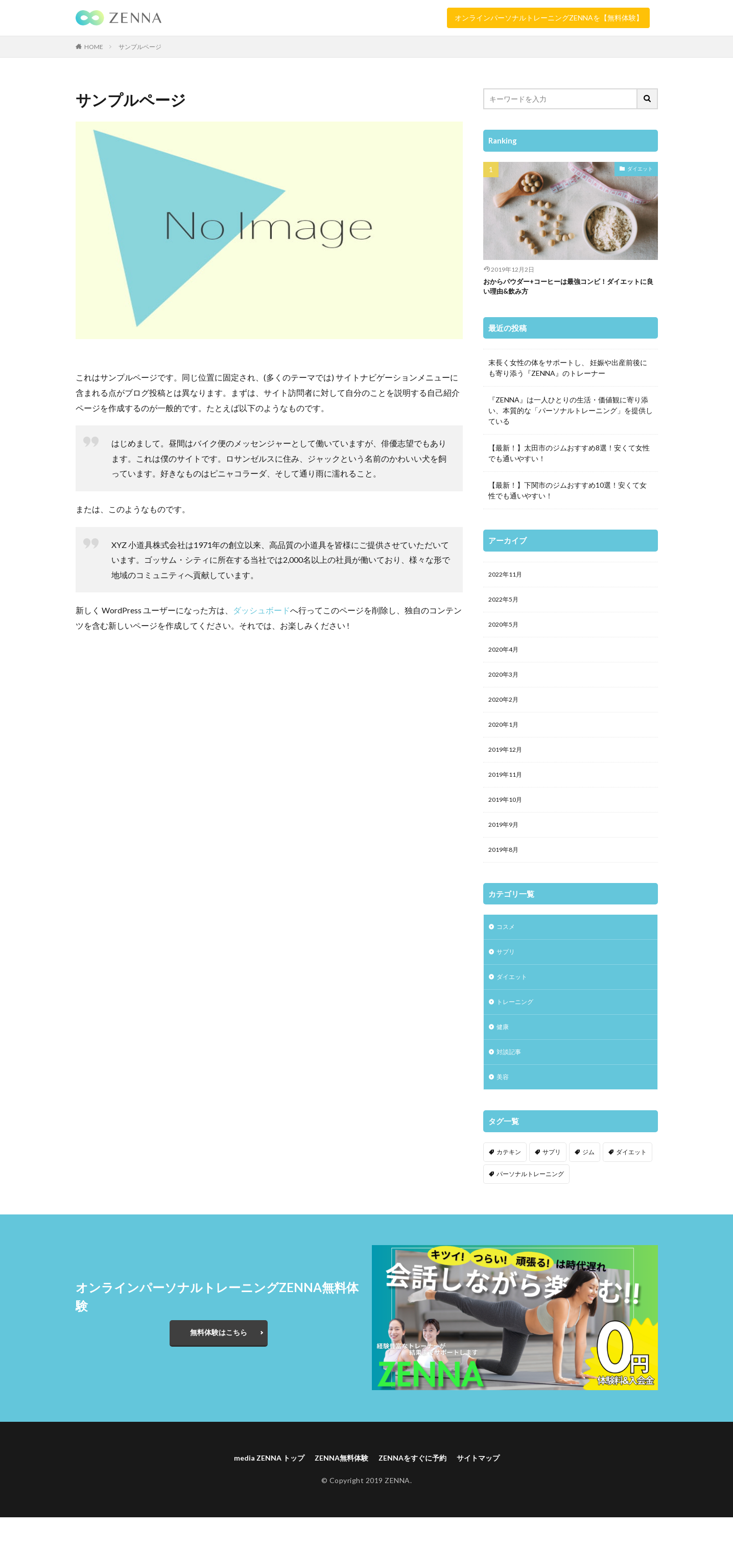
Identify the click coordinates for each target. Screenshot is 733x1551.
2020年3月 (505, 684)
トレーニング (517, 1028)
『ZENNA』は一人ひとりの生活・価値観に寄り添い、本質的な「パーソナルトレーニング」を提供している (570, 413)
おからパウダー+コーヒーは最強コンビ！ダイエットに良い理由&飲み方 (569, 288)
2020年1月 (505, 737)
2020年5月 (505, 631)
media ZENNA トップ (257, 1490)
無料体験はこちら (218, 1364)
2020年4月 (505, 658)
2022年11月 (507, 578)
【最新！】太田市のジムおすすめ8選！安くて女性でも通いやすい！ (569, 456)
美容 (503, 1108)
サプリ (507, 975)
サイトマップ (490, 1490)
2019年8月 (505, 870)
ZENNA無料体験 (338, 1490)
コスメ (507, 949)
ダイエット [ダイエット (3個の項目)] (631, 1184)
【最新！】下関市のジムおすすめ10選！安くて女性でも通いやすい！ (567, 493)
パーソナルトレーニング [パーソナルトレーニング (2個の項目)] (530, 1206)
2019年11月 (507, 790)
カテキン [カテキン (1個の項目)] (508, 1184)
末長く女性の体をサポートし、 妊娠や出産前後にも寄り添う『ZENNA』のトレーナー (567, 370)
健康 (503, 1055)
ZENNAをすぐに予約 (417, 1490)
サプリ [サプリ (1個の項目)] (551, 1184)
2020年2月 (505, 711)
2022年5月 (505, 605)
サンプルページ (140, 47)
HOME (93, 47)
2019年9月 (505, 844)
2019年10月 (507, 817)
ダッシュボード (261, 610)
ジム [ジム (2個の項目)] (588, 1184)
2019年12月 (507, 764)
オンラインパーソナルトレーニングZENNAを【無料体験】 (549, 17)
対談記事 (510, 1082)
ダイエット (640, 168)
